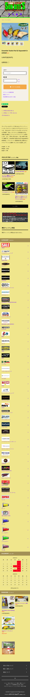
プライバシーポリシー (8, 686)
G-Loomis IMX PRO (21, 171)
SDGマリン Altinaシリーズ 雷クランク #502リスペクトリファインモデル (21, 198)
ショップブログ (17, 686)
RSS (22, 686)
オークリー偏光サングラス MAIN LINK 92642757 (8, 176)
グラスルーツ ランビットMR (21, 604)
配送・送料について (21, 683)
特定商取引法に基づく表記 (9, 96)
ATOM (24, 686)
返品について (6, 94)
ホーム (5, 683)
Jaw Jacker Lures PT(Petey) (8, 611)
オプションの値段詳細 (8, 92)
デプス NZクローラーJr (8, 192)
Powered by (15, 694)
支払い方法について (12, 683)
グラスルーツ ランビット (7, 631)
